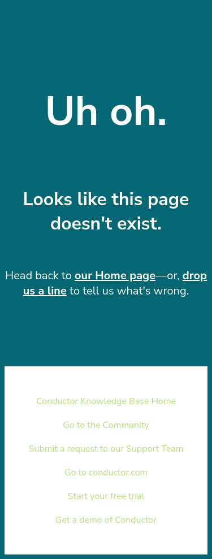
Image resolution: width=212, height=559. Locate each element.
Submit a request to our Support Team (106, 449)
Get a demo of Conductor (106, 520)
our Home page (115, 275)
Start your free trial (106, 496)
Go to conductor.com (106, 472)
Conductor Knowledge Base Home (106, 401)
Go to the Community (106, 425)
